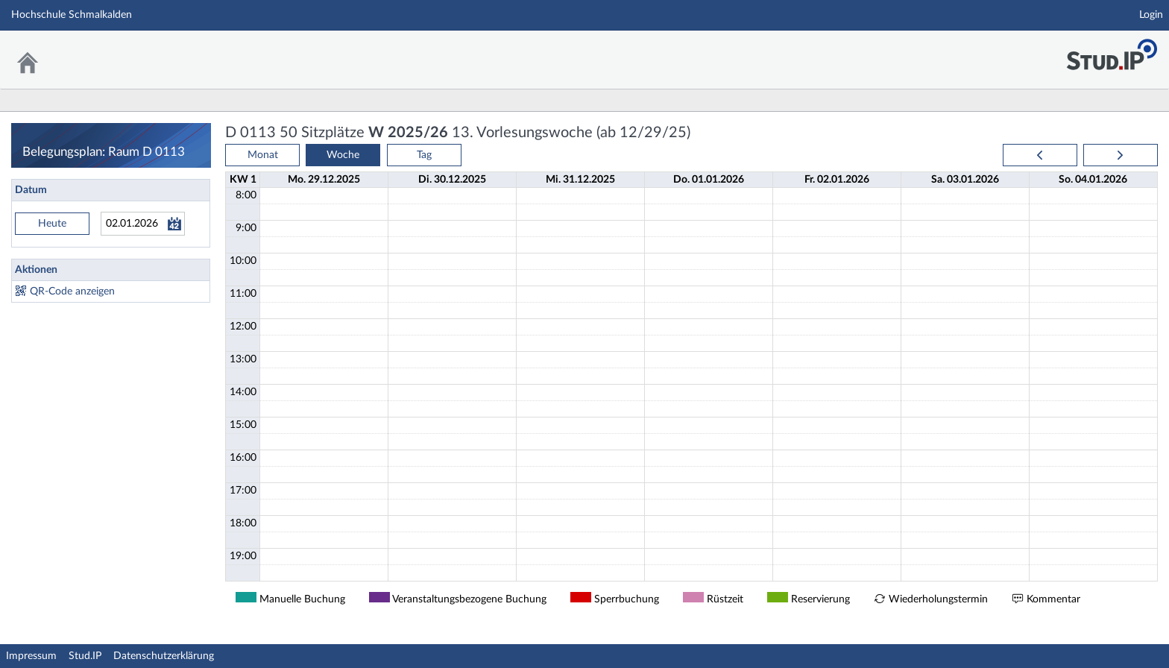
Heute (52, 223)
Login (1151, 15)
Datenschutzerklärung (163, 656)
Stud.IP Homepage (1111, 50)
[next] (1120, 155)
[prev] (1040, 155)
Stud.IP (85, 656)
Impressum (31, 656)
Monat (263, 155)
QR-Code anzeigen (72, 291)
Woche (343, 155)
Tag (424, 155)
